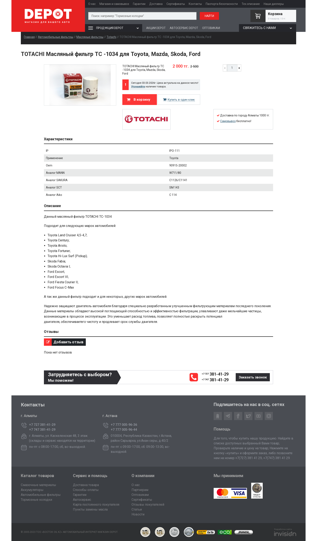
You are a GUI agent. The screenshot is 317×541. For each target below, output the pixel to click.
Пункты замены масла (90, 509)
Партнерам (140, 490)
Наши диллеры (274, 4)
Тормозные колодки (36, 500)
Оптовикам (140, 495)
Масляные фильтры (89, 37)
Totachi (111, 37)
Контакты (195, 4)
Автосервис (82, 500)
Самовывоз (228, 121)
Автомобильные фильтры (55, 37)
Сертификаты (175, 4)
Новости (138, 514)
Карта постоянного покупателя (96, 504)
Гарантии (139, 4)
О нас (92, 4)
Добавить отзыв (63, 342)
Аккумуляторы (32, 490)
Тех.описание (251, 4)
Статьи (137, 509)
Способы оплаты (86, 490)
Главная (29, 37)
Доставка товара (86, 485)
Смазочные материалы (38, 485)
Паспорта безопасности (222, 4)
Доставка (156, 4)
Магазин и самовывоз (114, 4)
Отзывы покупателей (148, 504)
